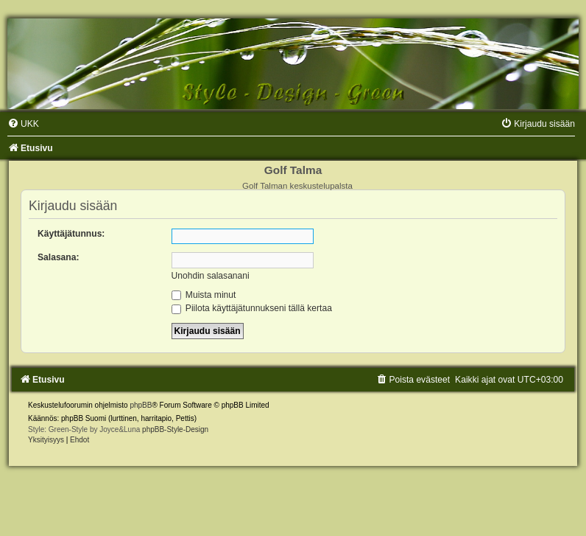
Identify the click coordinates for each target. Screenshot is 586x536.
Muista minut (204, 295)
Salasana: (58, 257)
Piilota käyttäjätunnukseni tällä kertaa (252, 308)
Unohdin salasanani (211, 276)
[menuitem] (23, 124)
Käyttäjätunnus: (71, 234)
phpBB (141, 405)
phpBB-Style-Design (175, 429)
